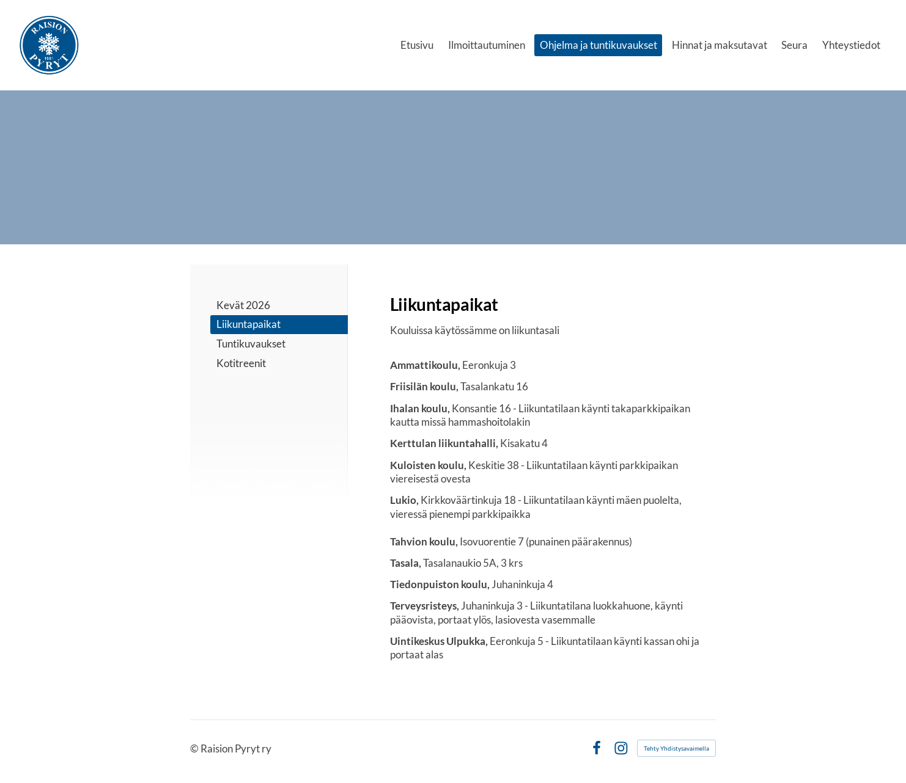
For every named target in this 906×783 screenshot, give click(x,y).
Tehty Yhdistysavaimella (676, 748)
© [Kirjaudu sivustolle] (195, 748)
